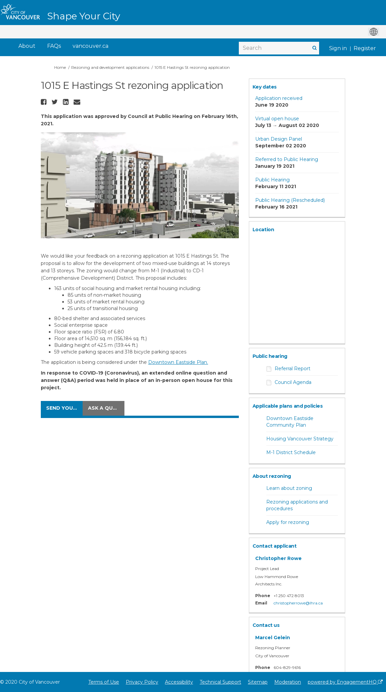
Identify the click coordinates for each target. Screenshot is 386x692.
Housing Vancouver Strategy (299, 439)
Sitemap (258, 682)
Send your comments (64, 408)
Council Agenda (293, 382)
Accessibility (179, 682)
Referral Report (292, 369)
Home (60, 67)
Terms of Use (103, 682)
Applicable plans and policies (288, 406)
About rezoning (272, 476)
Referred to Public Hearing (286, 159)
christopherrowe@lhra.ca (298, 602)
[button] (44, 102)
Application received (278, 98)
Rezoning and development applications (110, 67)
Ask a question (106, 408)
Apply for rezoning (287, 522)
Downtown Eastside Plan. (178, 362)
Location (263, 230)
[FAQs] (54, 46)
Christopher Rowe (278, 558)
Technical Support (220, 682)
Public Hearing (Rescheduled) (290, 200)
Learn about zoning (289, 488)
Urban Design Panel (278, 139)
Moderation (287, 682)
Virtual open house (277, 119)
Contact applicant (275, 546)
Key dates (265, 87)
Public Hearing (272, 180)
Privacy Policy (142, 682)
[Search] (279, 48)
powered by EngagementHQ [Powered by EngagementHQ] (345, 682)
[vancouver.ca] (90, 46)
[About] (27, 46)
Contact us (266, 625)
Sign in (338, 48)
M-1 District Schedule (291, 452)
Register (365, 48)
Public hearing (270, 356)
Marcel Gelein (272, 638)
